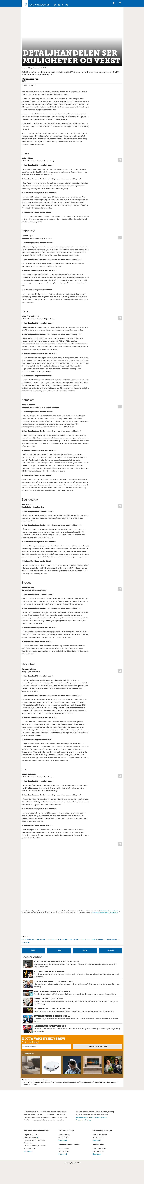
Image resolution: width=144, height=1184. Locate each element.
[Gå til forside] (35, 3)
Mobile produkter (71, 1100)
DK (63, 5)
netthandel (111, 956)
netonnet (41, 956)
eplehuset (74, 956)
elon (84, 956)
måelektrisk (100, 1100)
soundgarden (28, 956)
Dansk (85, 968)
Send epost (28, 1169)
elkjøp (92, 956)
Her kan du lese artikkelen (109, 927)
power (100, 956)
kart (37, 1155)
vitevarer (47, 1100)
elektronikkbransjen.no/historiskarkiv (105, 929)
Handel (37, 1100)
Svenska (111, 968)
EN (55, 5)
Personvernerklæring (83, 1138)
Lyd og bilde (57, 1100)
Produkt (33, 1102)
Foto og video (27, 1100)
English (59, 968)
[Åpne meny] (120, 3)
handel (63, 956)
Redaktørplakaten (82, 1135)
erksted (25, 1102)
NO (67, 5)
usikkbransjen (87, 1100)
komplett (53, 956)
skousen (25, 959)
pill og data (112, 1100)
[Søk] (113, 3)
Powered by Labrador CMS (72, 1181)
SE (59, 5)
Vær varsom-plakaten (99, 1135)
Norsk (33, 968)
